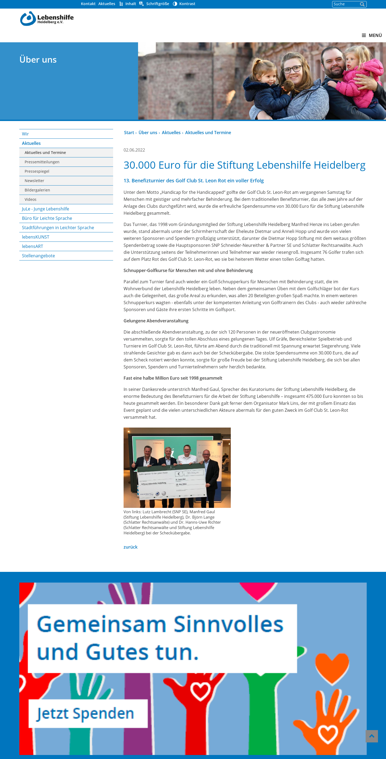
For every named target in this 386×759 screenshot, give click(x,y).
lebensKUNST (72, 243)
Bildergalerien (73, 189)
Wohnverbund (140, 665)
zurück (145, 600)
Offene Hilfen (139, 673)
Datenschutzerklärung (218, 716)
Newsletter (70, 180)
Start (144, 132)
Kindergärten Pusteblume (153, 651)
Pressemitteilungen (78, 161)
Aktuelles (143, 3)
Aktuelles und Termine (81, 152)
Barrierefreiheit (211, 701)
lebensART (68, 253)
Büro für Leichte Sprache (83, 218)
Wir (61, 134)
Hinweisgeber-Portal (216, 694)
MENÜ (372, 35)
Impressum (206, 709)
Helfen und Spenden (216, 658)
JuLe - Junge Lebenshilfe (81, 209)
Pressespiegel (73, 171)
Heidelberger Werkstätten (154, 658)
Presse (200, 680)
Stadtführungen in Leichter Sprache (85, 231)
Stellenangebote (74, 262)
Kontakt (124, 3)
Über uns (162, 132)
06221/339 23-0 (297, 678)
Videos (67, 199)
